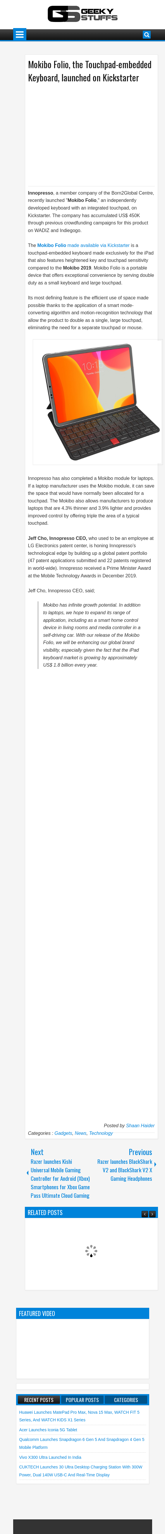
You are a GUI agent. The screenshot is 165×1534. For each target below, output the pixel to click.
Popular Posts (82, 1399)
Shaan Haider (140, 1125)
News (81, 1133)
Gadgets (63, 1133)
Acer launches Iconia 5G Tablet (48, 1429)
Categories (126, 1399)
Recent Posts (39, 1399)
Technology (101, 1133)
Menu (19, 34)
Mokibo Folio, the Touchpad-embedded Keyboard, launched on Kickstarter (90, 71)
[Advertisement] (85, 134)
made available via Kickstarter (84, 245)
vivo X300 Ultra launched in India (50, 1457)
